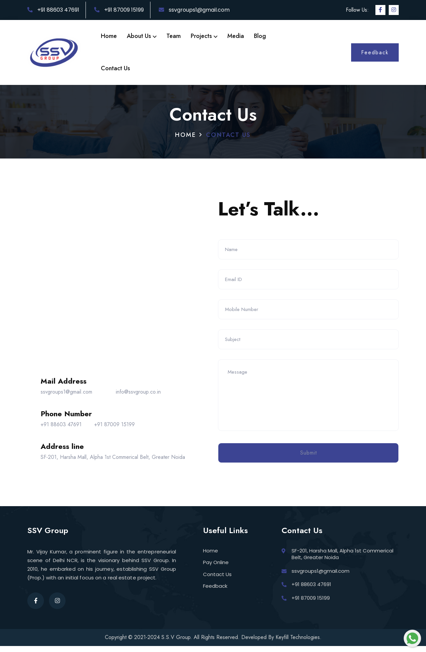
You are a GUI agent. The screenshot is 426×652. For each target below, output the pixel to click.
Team (173, 36)
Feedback (215, 591)
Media (235, 36)
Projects (204, 36)
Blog (260, 36)
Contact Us (115, 68)
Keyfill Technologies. (298, 643)
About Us (141, 36)
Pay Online (216, 568)
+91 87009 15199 (119, 10)
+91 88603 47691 (53, 10)
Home (109, 36)
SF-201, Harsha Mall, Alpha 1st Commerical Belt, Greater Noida (113, 460)
